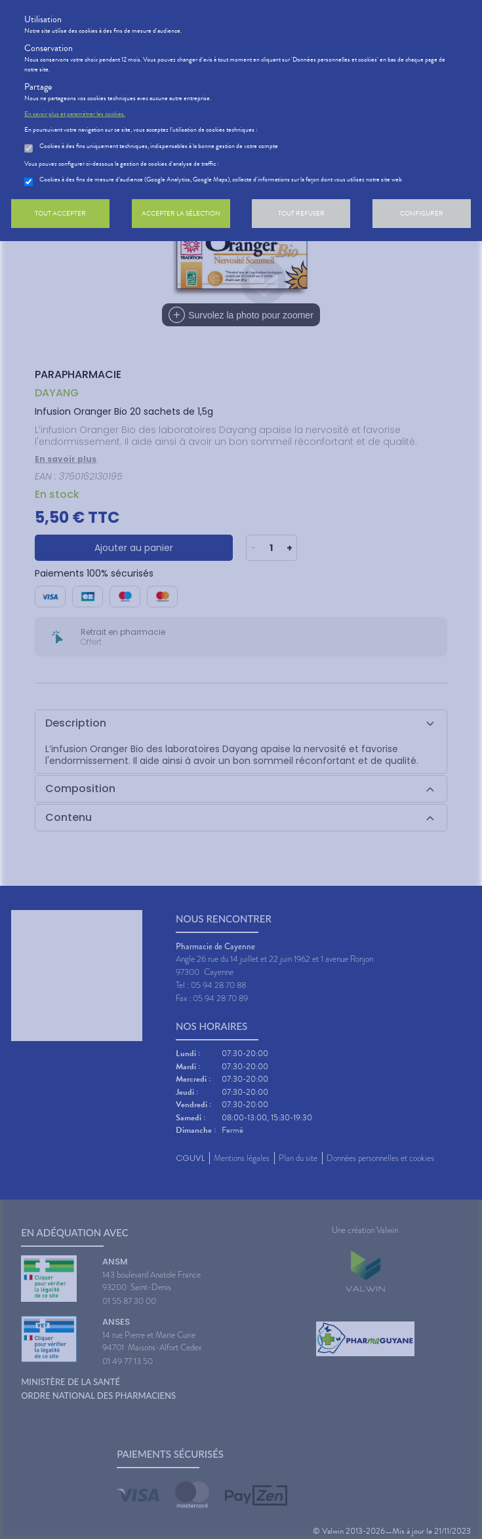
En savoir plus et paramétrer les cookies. (74, 114)
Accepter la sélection (181, 213)
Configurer (421, 213)
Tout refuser (301, 213)
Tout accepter (60, 213)
